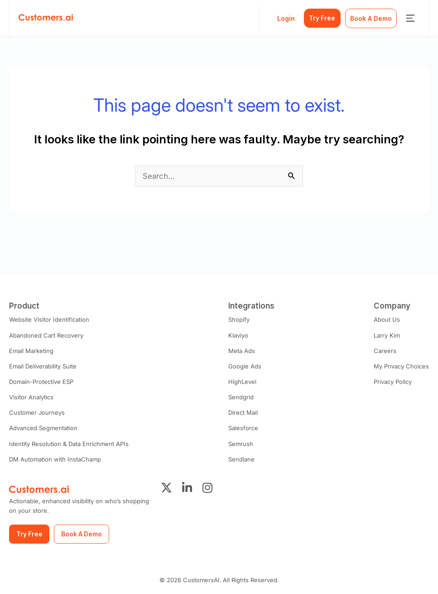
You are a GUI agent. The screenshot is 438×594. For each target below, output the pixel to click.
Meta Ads (241, 350)
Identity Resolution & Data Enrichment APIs (68, 443)
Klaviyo (238, 335)
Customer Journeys (37, 412)
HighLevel (242, 381)
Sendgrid (240, 397)
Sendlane (241, 458)
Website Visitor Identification (49, 319)
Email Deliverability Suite (43, 366)
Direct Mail (242, 412)
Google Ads (244, 366)
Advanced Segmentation (43, 428)
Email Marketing (31, 350)
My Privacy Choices (401, 366)
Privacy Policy (393, 381)
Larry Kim (387, 335)
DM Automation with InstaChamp (55, 458)
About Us (387, 319)
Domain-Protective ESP (41, 381)
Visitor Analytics (31, 397)
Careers (385, 350)
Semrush (240, 443)
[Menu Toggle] (410, 18)
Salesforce (243, 428)
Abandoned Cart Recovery (46, 335)
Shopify (238, 319)
